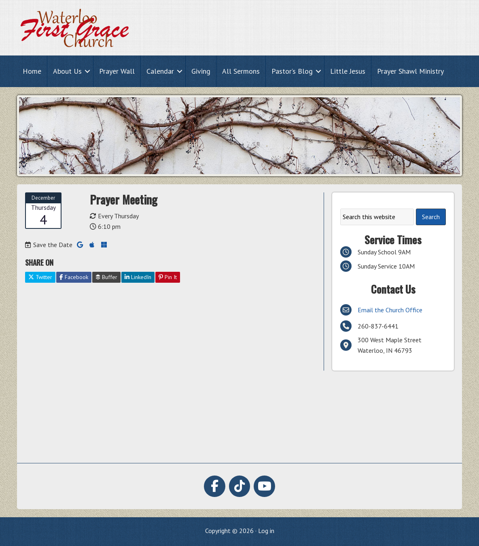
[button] (87, 71)
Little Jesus (347, 71)
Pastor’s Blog (292, 71)
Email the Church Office (390, 310)
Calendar (160, 71)
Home (32, 71)
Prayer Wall (117, 71)
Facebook (73, 277)
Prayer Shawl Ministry (410, 71)
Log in (266, 531)
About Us (67, 71)
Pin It (168, 277)
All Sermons (241, 71)
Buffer (106, 277)
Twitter (40, 277)
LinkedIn (138, 277)
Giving (200, 71)
